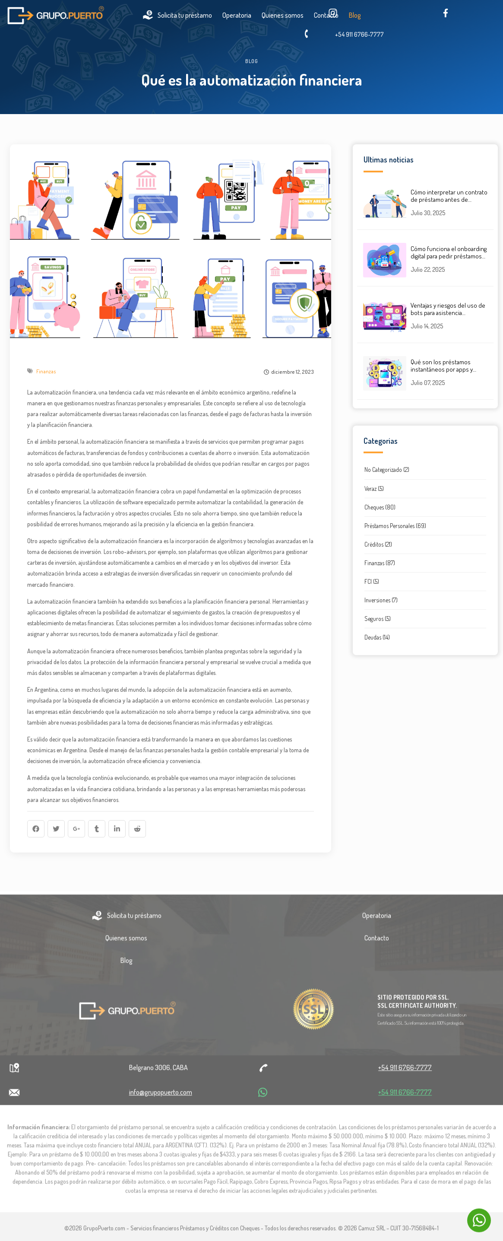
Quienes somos (126, 941)
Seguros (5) (377, 618)
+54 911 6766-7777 (359, 34)
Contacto (376, 941)
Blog (126, 963)
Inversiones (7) (381, 600)
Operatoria (236, 15)
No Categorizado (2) (386, 469)
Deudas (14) (377, 637)
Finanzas (46, 371)
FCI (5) (371, 581)
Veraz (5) (374, 488)
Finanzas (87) (379, 562)
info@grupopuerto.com (160, 1095)
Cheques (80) (379, 507)
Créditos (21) (378, 544)
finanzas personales (139, 403)
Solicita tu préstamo (177, 15)
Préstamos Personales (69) (395, 525)
